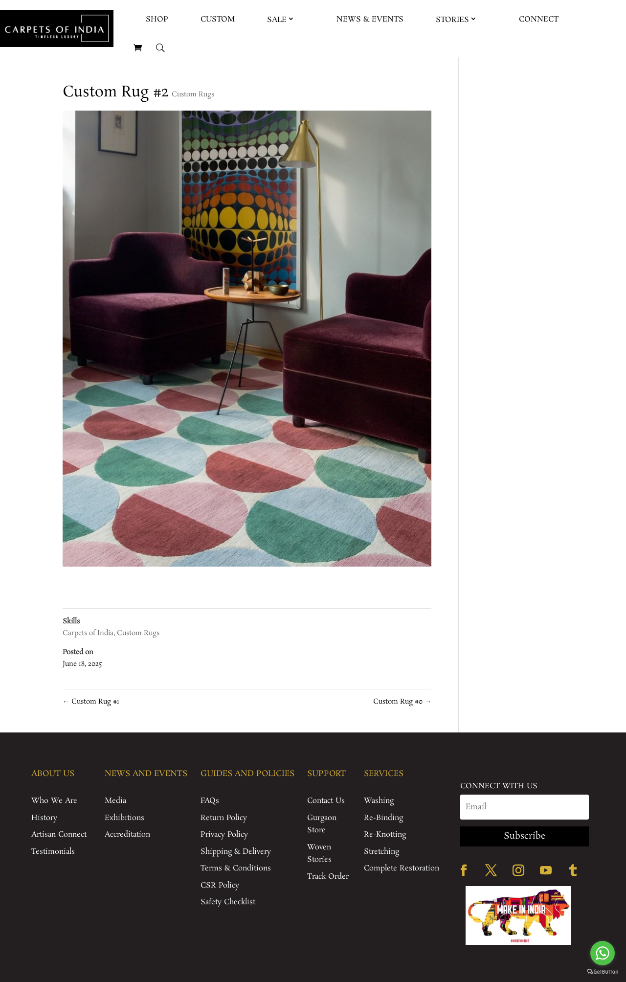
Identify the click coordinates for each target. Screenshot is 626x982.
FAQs (210, 801)
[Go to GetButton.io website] (602, 972)
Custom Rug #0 (402, 702)
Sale (277, 20)
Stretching (381, 851)
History (44, 818)
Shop (157, 19)
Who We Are (54, 801)
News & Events (369, 19)
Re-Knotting (385, 834)
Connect (539, 19)
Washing (379, 801)
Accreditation (127, 834)
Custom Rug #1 (91, 702)
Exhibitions (124, 818)
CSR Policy (220, 885)
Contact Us (326, 801)
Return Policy (224, 818)
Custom (218, 19)
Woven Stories (319, 853)
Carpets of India (88, 633)
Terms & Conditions (236, 868)
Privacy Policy (224, 834)
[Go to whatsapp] (602, 953)
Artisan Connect (59, 834)
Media (115, 801)
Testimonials (53, 851)
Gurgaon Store (321, 824)
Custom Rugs (193, 94)
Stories (452, 20)
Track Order (328, 876)
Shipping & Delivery (236, 851)
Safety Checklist (228, 902)
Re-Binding (383, 818)
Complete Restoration (401, 868)
